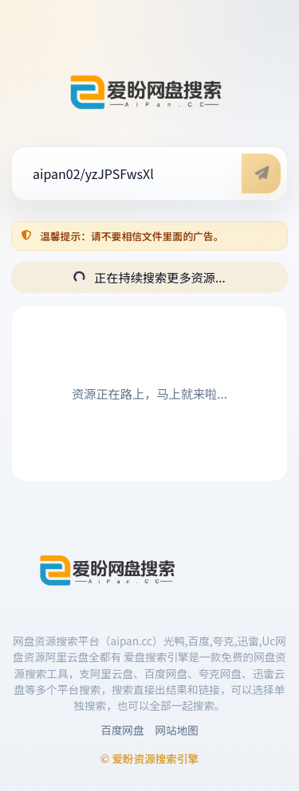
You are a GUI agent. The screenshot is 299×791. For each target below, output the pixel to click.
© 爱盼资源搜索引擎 (149, 758)
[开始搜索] (261, 173)
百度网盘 (122, 730)
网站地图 (177, 730)
